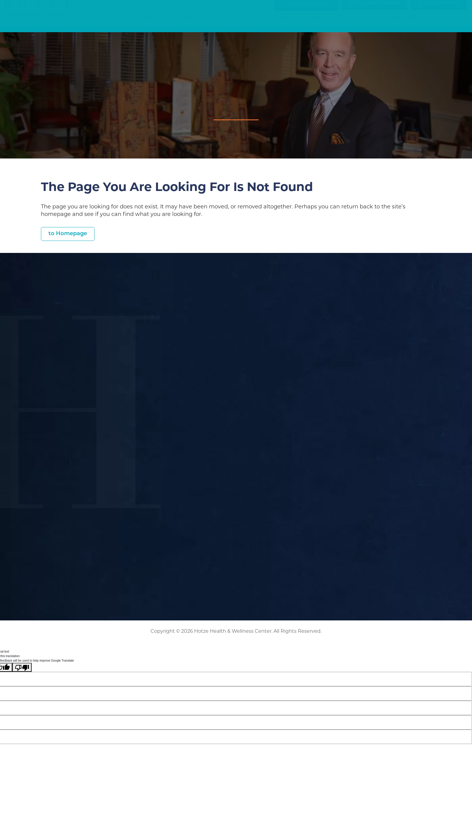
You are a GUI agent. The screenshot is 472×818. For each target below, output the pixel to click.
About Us (406, 24)
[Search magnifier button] (264, 10)
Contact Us (450, 24)
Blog (284, 24)
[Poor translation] (22, 667)
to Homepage (67, 234)
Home (148, 24)
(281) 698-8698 (438, 9)
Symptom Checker (196, 24)
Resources (359, 24)
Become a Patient (374, 9)
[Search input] (238, 10)
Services (250, 24)
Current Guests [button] (304, 10)
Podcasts (315, 24)
